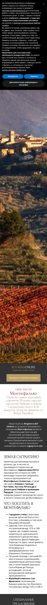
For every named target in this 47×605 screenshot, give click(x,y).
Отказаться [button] (13, 76)
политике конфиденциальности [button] (15, 11)
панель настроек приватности (14, 70)
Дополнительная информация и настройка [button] (24, 83)
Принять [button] (34, 76)
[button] (44, 4)
